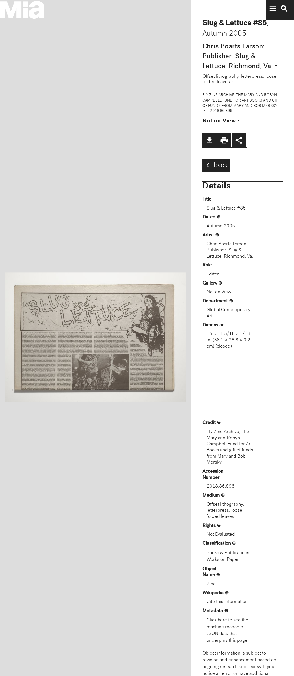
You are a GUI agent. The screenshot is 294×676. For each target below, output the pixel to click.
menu (273, 9)
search (284, 9)
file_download (209, 140)
